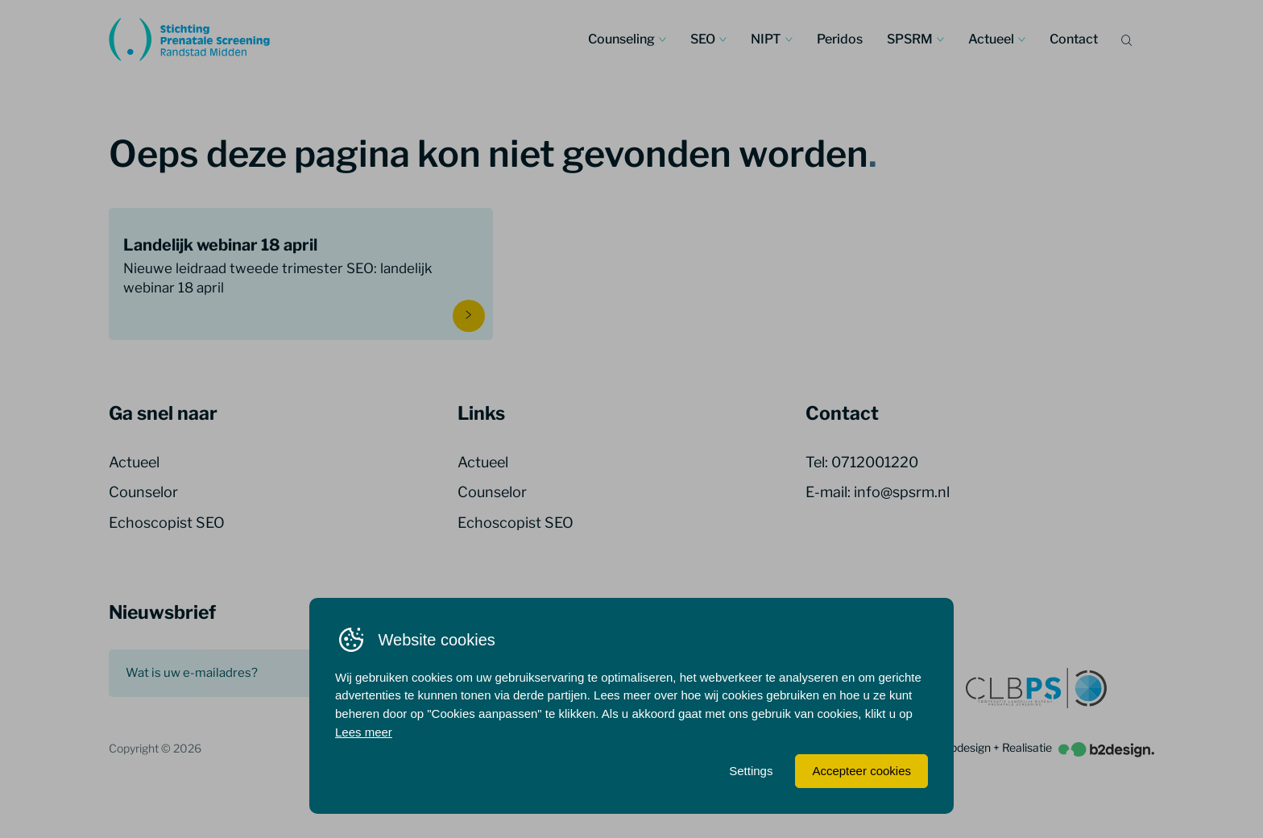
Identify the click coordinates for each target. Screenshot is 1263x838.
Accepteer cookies (861, 771)
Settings (750, 771)
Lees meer (363, 732)
